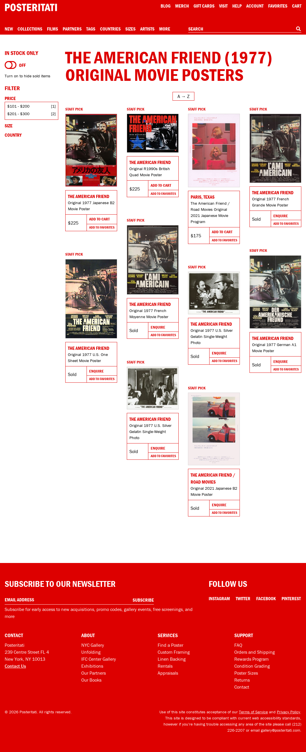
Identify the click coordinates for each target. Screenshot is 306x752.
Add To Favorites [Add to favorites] (102, 227)
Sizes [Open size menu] (130, 29)
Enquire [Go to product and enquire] (280, 215)
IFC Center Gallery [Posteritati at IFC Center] (98, 659)
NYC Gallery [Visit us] (92, 645)
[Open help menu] (237, 5)
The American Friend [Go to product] (88, 196)
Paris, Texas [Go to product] (202, 197)
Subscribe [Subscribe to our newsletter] (143, 600)
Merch (182, 6)
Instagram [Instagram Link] (219, 598)
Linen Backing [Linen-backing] (172, 659)
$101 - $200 (18, 106)
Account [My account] (254, 6)
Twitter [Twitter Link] (243, 598)
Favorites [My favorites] (277, 6)
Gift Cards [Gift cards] (204, 6)
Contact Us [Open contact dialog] (15, 666)
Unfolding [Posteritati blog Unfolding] (91, 652)
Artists (147, 29)
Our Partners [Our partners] (93, 673)
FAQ (238, 645)
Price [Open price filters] (10, 98)
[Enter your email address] (79, 600)
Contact (241, 687)
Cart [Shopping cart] (296, 6)
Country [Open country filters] (13, 135)
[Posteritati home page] (31, 7)
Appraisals (168, 673)
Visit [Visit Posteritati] (223, 6)
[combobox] (244, 29)
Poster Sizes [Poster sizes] (246, 673)
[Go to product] (91, 150)
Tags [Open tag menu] (90, 29)
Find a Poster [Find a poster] (170, 645)
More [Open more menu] (164, 29)
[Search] (298, 28)
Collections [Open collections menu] (29, 29)
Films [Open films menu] (52, 29)
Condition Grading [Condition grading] (252, 666)
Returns (242, 680)
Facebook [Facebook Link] (266, 598)
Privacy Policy (288, 711)
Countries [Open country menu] (110, 29)
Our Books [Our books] (91, 680)
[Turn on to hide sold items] (11, 65)
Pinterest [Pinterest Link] (291, 598)
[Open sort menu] (183, 96)
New (9, 29)
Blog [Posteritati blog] (165, 6)
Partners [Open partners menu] (72, 29)
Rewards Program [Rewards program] (251, 659)
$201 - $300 (18, 113)
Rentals (165, 666)
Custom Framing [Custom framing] (174, 652)
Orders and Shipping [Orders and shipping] (254, 652)
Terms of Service (253, 711)
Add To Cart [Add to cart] (99, 219)
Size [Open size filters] (9, 126)
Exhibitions (92, 666)
